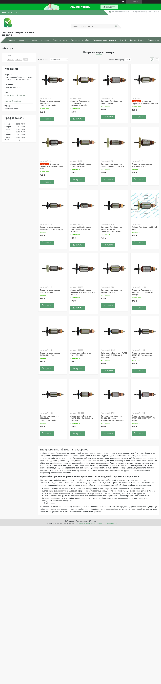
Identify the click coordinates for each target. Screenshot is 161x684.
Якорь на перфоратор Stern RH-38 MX (142, 165)
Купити (48, 119)
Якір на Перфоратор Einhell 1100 (144, 228)
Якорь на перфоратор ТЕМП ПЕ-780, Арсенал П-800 (142, 355)
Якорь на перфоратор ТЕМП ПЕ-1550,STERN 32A (112, 165)
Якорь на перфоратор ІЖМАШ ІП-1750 (111, 291)
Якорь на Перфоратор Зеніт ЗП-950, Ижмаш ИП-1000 (80, 229)
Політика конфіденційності (107, 523)
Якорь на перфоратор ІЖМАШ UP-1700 (50, 354)
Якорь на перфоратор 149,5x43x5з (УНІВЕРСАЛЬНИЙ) (50, 103)
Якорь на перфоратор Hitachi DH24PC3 (50, 291)
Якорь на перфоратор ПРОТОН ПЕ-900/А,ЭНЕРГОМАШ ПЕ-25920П (112, 418)
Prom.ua (93, 521)
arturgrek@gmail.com (13, 101)
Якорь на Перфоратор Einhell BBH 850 (145, 102)
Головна (11, 40)
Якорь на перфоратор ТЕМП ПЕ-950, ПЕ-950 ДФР (51, 228)
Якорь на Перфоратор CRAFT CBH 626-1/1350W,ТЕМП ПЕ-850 (111, 229)
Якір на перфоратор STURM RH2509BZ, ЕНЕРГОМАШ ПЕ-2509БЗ (114, 355)
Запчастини (24, 40)
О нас (34, 40)
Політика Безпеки (137, 40)
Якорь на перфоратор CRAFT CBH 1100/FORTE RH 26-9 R (143, 418)
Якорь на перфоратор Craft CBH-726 (80, 354)
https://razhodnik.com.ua (15, 95)
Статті (123, 40)
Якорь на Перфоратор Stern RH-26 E (111, 102)
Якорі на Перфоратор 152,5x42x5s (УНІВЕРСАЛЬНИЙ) (80, 103)
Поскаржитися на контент (85, 523)
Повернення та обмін (80, 40)
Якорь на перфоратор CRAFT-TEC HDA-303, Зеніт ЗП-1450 (82, 418)
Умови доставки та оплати (104, 40)
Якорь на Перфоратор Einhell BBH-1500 (51, 166)
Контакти (45, 40)
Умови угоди (153, 40)
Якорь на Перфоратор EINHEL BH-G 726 (80, 165)
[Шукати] (115, 26)
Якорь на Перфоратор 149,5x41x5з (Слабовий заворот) (142, 292)
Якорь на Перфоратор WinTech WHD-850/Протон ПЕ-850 (82, 292)
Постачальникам (60, 40)
